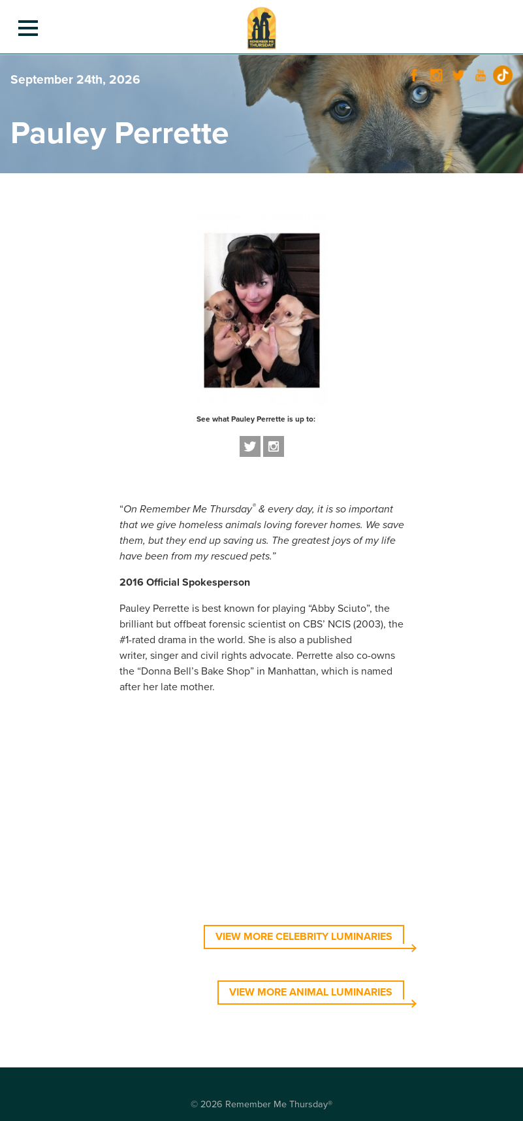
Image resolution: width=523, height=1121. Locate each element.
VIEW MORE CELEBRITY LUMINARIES (303, 936)
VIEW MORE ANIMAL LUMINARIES (310, 992)
